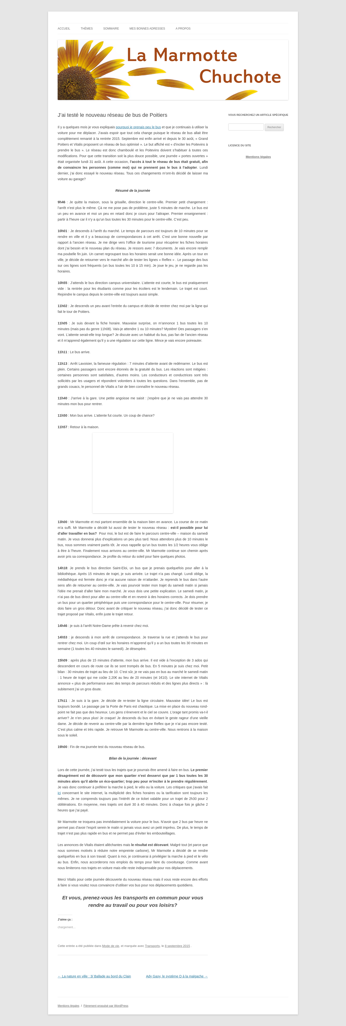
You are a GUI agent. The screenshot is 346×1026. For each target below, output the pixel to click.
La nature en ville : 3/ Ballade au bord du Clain (94, 976)
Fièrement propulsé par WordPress (106, 1005)
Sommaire (111, 28)
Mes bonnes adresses (147, 28)
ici (59, 793)
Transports (152, 946)
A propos (183, 28)
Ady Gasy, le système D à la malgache (177, 976)
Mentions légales (258, 157)
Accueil (64, 28)
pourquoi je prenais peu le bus (138, 127)
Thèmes (87, 28)
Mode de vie (110, 946)
